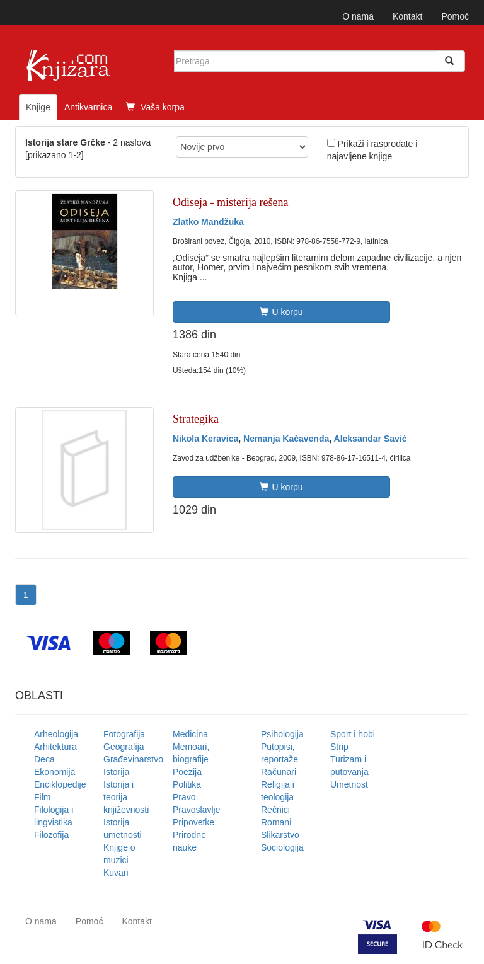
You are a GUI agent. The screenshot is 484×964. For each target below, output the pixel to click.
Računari (278, 772)
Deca (44, 759)
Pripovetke (193, 822)
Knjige (38, 107)
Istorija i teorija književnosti (126, 797)
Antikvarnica (88, 107)
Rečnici (275, 810)
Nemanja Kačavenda (286, 438)
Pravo (184, 797)
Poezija (187, 772)
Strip (339, 747)
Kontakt (407, 16)
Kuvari (116, 873)
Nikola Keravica (205, 438)
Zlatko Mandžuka (208, 222)
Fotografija (124, 734)
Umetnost (349, 784)
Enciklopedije (60, 784)
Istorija (116, 772)
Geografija (123, 747)
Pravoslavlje (196, 810)
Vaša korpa (155, 107)
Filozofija (51, 835)
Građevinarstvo (133, 759)
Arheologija (56, 734)
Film (42, 797)
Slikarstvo (280, 835)
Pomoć (455, 16)
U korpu (281, 312)
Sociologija (282, 847)
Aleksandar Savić (370, 438)
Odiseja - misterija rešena (230, 202)
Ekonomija (54, 772)
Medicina (190, 734)
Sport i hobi (352, 734)
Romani (276, 822)
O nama (358, 16)
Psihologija (282, 734)
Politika (187, 784)
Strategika (196, 419)
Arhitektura (55, 747)
